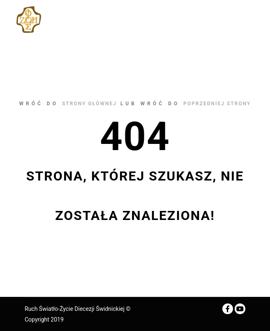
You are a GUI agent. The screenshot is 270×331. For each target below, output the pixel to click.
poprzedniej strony (217, 103)
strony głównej (89, 103)
